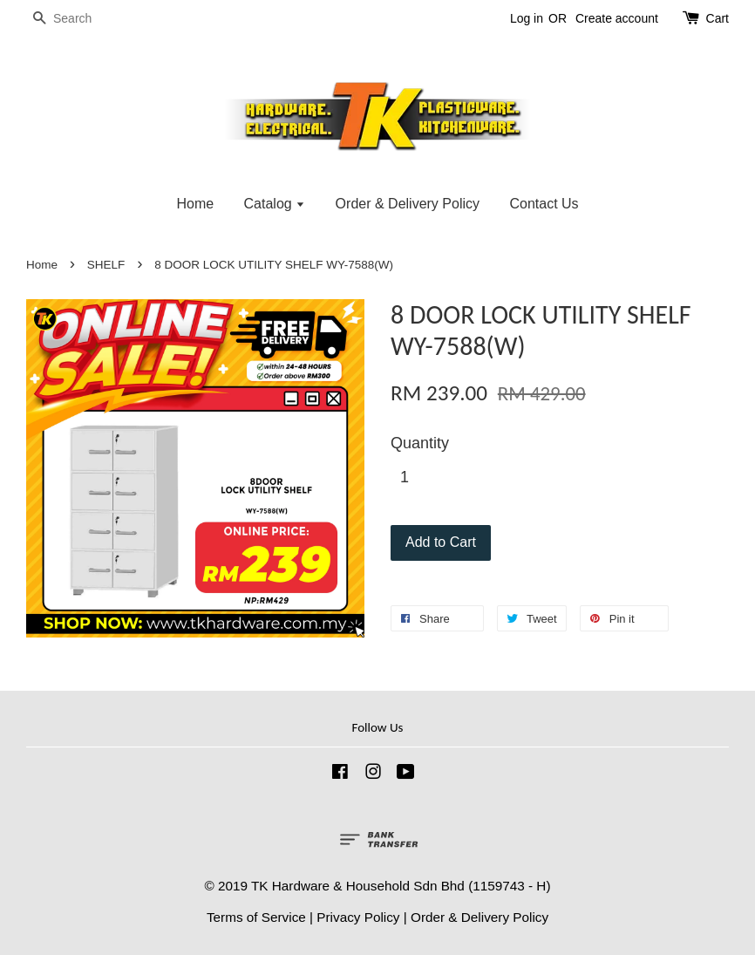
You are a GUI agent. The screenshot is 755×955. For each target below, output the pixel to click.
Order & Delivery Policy (408, 203)
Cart (717, 18)
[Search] (78, 18)
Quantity (420, 443)
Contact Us (543, 203)
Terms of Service (256, 917)
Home (195, 203)
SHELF (106, 264)
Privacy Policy (357, 917)
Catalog (275, 203)
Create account (616, 18)
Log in (526, 18)
